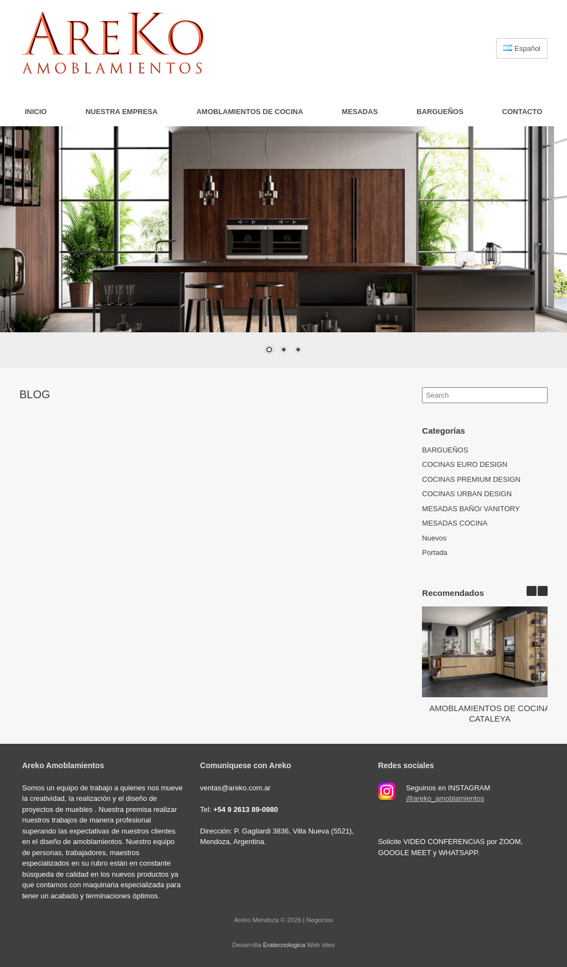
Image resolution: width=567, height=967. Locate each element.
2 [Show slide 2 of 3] (283, 350)
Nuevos (434, 538)
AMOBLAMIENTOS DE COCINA (250, 111)
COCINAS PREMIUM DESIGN (471, 479)
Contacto (522, 111)
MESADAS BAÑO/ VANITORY (470, 509)
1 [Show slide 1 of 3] (269, 350)
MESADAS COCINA (454, 523)
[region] (283, 247)
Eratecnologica (284, 945)
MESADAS (360, 111)
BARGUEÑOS (439, 111)
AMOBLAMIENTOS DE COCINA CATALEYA (490, 713)
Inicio (36, 111)
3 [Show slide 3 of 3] (298, 350)
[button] (543, 591)
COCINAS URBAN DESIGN (467, 494)
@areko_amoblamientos (445, 798)
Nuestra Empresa (121, 111)
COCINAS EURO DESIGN (464, 464)
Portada (434, 552)
